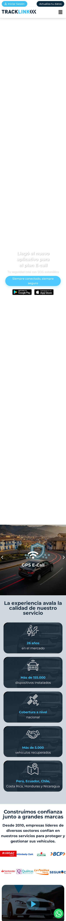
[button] (60, 12)
